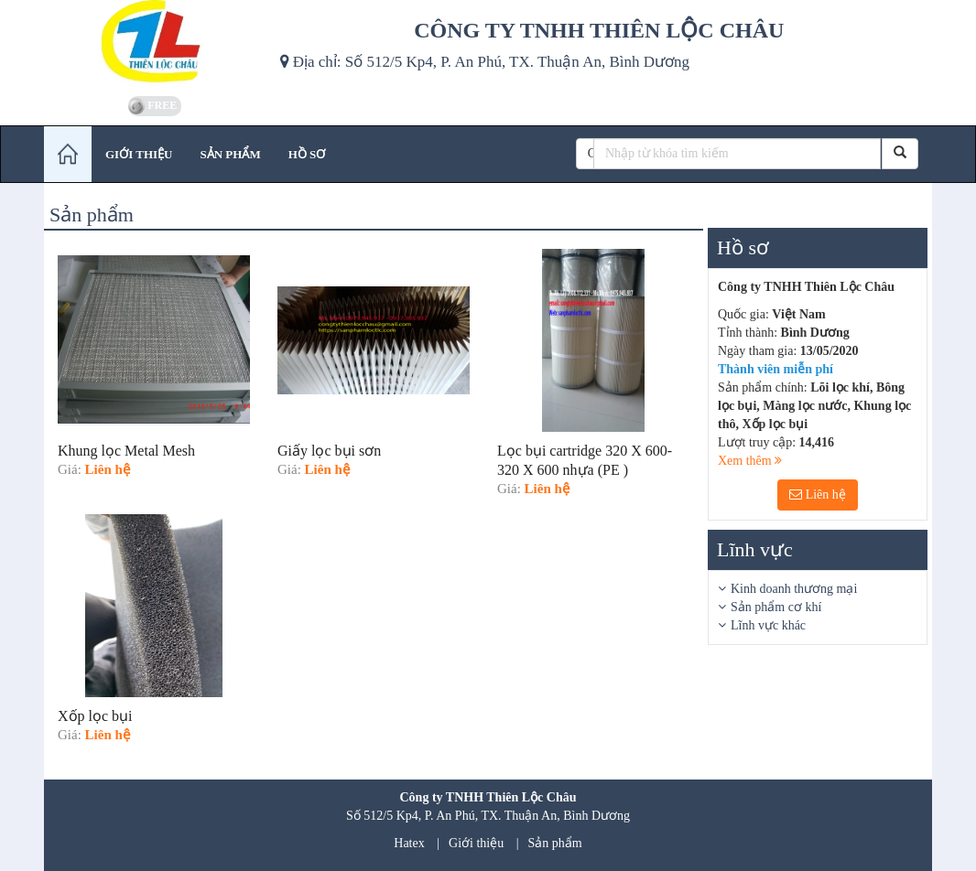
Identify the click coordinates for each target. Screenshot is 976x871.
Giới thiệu (476, 843)
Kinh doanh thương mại (794, 589)
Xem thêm (750, 461)
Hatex (409, 843)
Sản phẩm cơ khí (776, 607)
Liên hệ (817, 494)
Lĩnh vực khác (768, 625)
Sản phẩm (555, 843)
